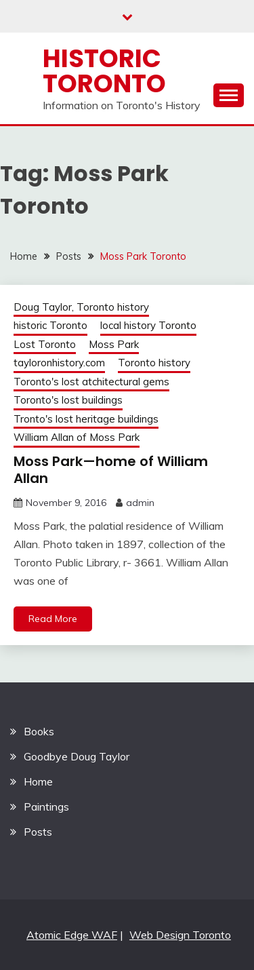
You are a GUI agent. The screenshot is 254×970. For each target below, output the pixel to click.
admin (140, 503)
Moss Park (114, 344)
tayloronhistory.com (59, 362)
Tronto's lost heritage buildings (86, 418)
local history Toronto (148, 325)
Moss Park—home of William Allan (111, 470)
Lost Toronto (45, 344)
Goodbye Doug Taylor (76, 756)
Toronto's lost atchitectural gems (91, 381)
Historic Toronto (104, 71)
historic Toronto (50, 325)
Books (39, 731)
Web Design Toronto (180, 935)
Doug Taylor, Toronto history (81, 306)
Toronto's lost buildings (68, 399)
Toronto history (154, 362)
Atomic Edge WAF (71, 935)
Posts (38, 831)
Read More (52, 619)
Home (38, 781)
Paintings (46, 806)
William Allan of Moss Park (77, 437)
